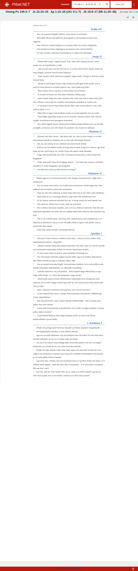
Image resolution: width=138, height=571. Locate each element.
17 (34, 76)
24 (34, 116)
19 (34, 90)
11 (34, 192)
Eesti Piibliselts (76, 569)
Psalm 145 (96, 29)
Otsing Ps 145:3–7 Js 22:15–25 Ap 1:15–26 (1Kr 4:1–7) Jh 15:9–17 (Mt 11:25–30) (61, 11)
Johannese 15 (95, 173)
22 (34, 105)
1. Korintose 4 (94, 323)
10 (34, 185)
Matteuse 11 (95, 131)
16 (34, 68)
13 (34, 200)
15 (34, 61)
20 (34, 94)
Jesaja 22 (97, 56)
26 (34, 143)
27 (34, 147)
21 (34, 98)
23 (34, 112)
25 (34, 123)
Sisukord (65, 4)
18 (34, 83)
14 (34, 203)
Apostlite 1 (96, 233)
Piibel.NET (21, 4)
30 (34, 169)
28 (34, 154)
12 (34, 196)
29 (34, 161)
